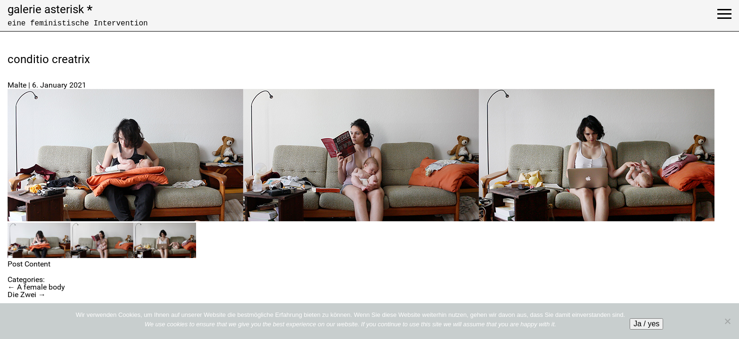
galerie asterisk (50, 9)
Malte (17, 85)
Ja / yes (646, 324)
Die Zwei (27, 294)
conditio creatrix (49, 59)
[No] (727, 321)
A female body (36, 286)
